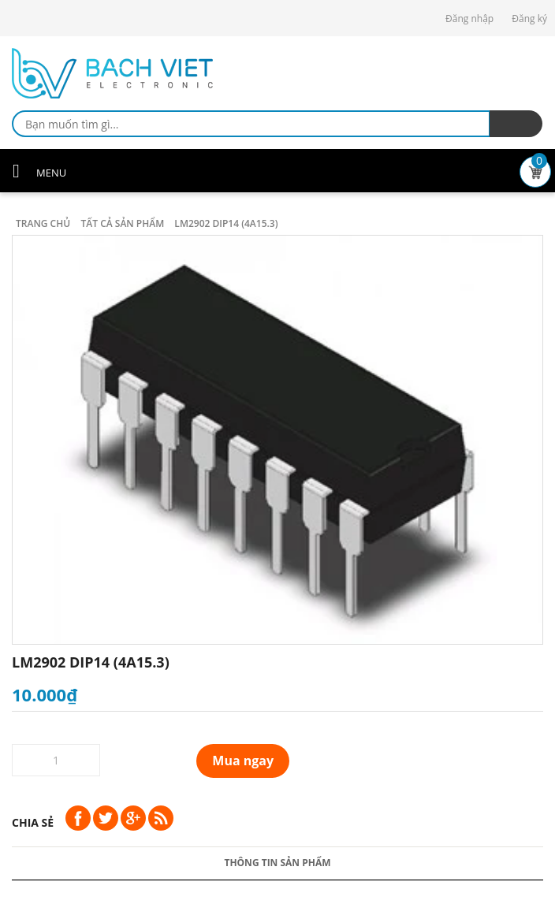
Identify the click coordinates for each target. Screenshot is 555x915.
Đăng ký (529, 18)
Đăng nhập (469, 18)
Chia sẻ (33, 822)
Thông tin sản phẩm (277, 862)
